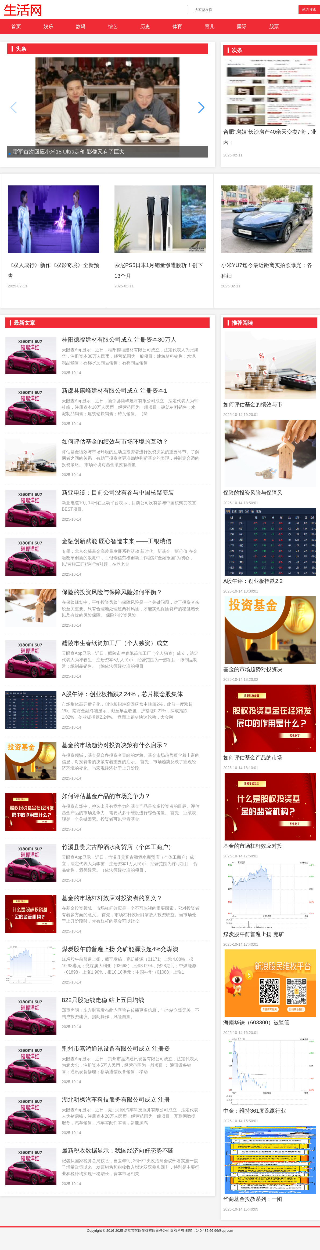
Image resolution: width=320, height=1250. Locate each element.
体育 (177, 26)
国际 (242, 26)
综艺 (113, 26)
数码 (80, 26)
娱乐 (48, 26)
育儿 (209, 26)
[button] (201, 108)
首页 (16, 26)
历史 (145, 26)
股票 (274, 26)
